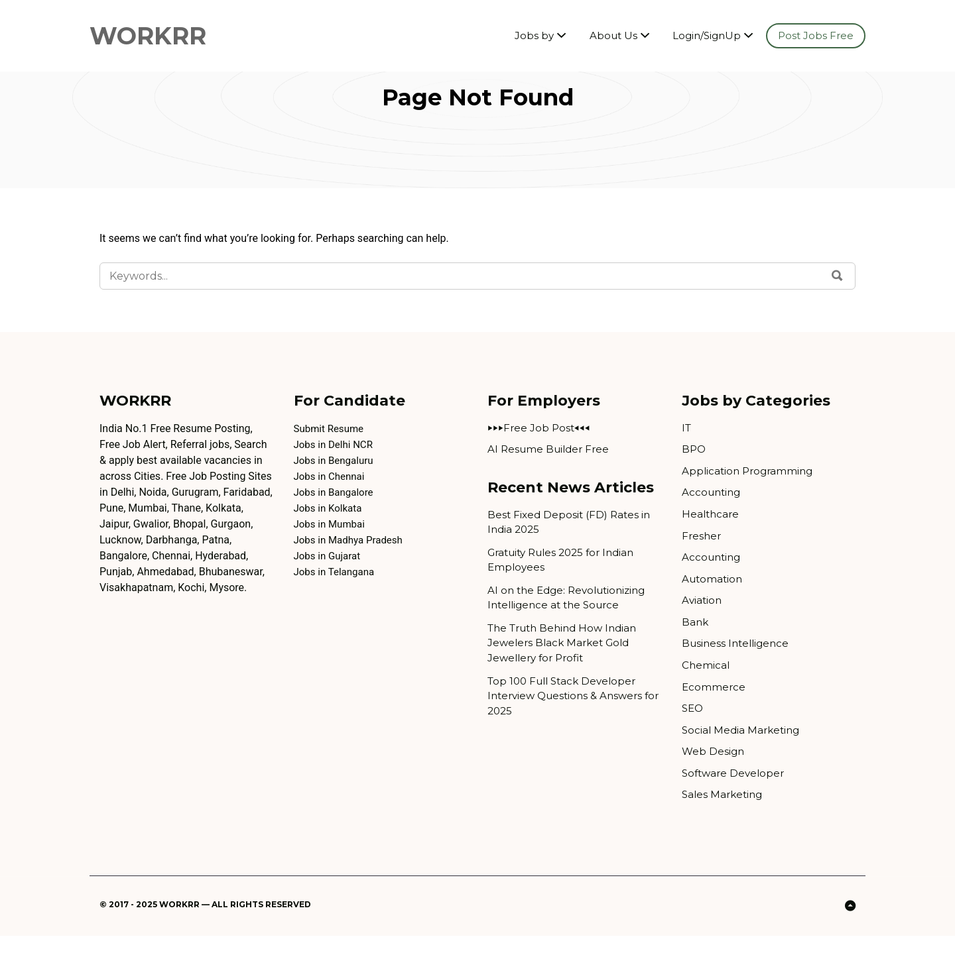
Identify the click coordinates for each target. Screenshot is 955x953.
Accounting (713, 496)
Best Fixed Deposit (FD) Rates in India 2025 (571, 524)
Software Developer (735, 789)
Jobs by (533, 36)
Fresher (702, 541)
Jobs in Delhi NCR (336, 444)
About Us (613, 36)
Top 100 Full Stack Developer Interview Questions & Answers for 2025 (569, 707)
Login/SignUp (706, 36)
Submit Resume (331, 428)
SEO (693, 721)
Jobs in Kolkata (330, 508)
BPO (694, 451)
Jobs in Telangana (336, 571)
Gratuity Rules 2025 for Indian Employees (567, 564)
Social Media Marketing (743, 744)
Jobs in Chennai (331, 476)
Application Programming (750, 473)
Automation (713, 586)
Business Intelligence (738, 653)
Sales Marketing (724, 811)
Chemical (706, 676)
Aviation (703, 608)
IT (687, 428)
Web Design (714, 766)
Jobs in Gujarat (329, 555)
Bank (696, 631)
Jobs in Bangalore (336, 492)
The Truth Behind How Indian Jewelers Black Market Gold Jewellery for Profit (567, 652)
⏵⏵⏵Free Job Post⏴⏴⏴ (539, 428)
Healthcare (711, 518)
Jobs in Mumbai (331, 524)
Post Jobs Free (816, 36)
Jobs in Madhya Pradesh (352, 539)
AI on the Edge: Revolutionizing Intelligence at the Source (571, 604)
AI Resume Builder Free (551, 451)
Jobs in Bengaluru (336, 460)
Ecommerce (714, 699)
